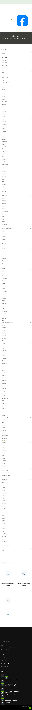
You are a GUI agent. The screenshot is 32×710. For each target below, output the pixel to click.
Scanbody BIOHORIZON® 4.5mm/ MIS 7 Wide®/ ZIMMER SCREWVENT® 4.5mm (8, 583)
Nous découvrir (7, 702)
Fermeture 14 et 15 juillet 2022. (10, 674)
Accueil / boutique (5, 38)
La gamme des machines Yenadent (11, 700)
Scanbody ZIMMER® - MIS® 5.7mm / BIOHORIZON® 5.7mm (8, 609)
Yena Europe (21, 706)
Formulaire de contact (4, 666)
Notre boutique (3, 668)
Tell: (1, 649)
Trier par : (2, 562)
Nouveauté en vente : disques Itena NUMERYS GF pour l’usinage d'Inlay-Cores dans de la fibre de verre (11, 684)
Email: (2, 651)
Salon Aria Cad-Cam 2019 (9, 698)
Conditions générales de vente (6, 658)
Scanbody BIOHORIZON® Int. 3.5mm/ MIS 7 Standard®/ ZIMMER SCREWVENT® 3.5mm (24, 583)
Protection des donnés (4, 660)
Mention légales (3, 657)
